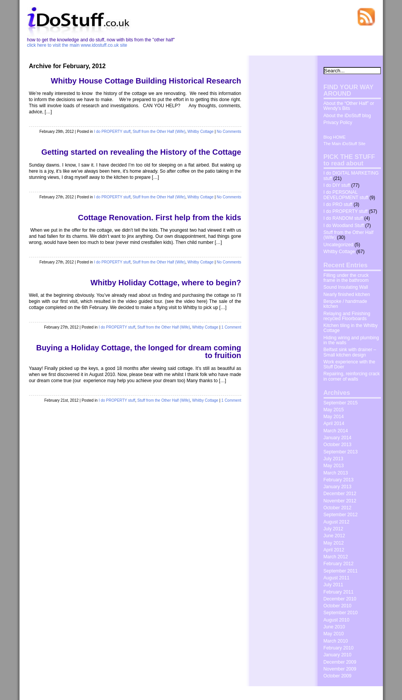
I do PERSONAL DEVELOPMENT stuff (346, 195)
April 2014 (334, 423)
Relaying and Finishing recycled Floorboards (347, 316)
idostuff (54, 693)
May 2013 (334, 465)
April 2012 (334, 550)
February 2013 (339, 479)
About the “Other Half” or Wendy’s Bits (349, 106)
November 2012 (340, 501)
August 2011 (337, 578)
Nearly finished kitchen (347, 294)
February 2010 (339, 648)
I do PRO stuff (338, 204)
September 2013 (341, 452)
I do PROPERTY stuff (112, 131)
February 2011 (339, 592)
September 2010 (341, 612)
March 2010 (336, 641)
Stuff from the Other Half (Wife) (159, 131)
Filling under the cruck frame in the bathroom (346, 278)
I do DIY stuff (337, 185)
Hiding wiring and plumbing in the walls (351, 340)
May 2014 (334, 416)
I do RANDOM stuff (343, 218)
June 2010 (334, 627)
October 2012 (338, 507)
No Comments (229, 131)
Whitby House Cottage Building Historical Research (146, 81)
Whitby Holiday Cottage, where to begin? (165, 282)
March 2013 (336, 473)
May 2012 (334, 543)
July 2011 (333, 584)
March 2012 (336, 556)
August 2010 (337, 620)
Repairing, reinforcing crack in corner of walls (352, 376)
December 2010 (340, 599)
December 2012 (340, 493)
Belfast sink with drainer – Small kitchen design (350, 352)
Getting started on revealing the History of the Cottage (141, 152)
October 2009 (338, 676)
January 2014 (338, 437)
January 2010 (338, 654)
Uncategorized (338, 244)
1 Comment (231, 327)
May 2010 (334, 633)
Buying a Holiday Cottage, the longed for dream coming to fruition (138, 351)
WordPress (94, 693)
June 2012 (334, 535)
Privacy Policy (338, 122)
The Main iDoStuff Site (345, 143)
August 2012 (337, 522)
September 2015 (341, 403)
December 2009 (340, 662)
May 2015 (334, 409)
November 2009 (340, 669)
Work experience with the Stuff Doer (350, 364)
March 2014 (336, 430)
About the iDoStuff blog (347, 115)
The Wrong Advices (357, 692)
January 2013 (338, 486)
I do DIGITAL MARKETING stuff (351, 175)
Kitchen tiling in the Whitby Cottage (351, 328)
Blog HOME (335, 137)
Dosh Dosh (323, 692)
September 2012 (341, 514)
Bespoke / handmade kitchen (345, 304)
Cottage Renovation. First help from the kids (159, 217)
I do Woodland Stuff (344, 225)
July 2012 (333, 529)
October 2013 (338, 444)
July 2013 (333, 458)
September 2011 (341, 571)
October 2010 (338, 605)
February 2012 (339, 563)
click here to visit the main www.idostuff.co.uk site (77, 45)
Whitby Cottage (200, 131)
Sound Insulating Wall (346, 287)
